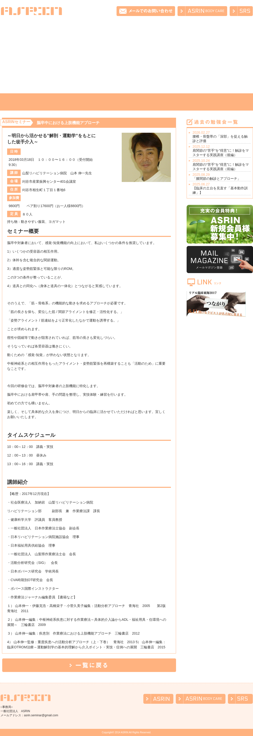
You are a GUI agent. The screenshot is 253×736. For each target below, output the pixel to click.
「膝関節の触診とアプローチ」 (222, 176)
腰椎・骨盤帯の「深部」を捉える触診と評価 (222, 137)
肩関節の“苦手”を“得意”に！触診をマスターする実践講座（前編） (222, 165)
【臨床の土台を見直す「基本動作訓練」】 (222, 188)
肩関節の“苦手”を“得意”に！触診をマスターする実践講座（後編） (222, 151)
